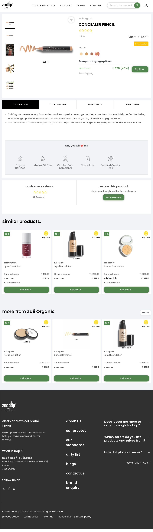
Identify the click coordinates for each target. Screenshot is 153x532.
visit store (26, 292)
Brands (81, 7)
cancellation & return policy (74, 519)
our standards (75, 445)
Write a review (113, 200)
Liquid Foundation (63, 269)
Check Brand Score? (43, 7)
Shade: (82, 50)
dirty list (73, 457)
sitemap (48, 519)
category (66, 7)
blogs (71, 467)
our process (76, 433)
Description (21, 107)
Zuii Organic (86, 21)
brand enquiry (72, 488)
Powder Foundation (114, 269)
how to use (132, 107)
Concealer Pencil (63, 357)
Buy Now (139, 72)
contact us (75, 476)
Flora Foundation (12, 357)
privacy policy (10, 519)
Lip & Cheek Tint (12, 269)
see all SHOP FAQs (139, 465)
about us (73, 424)
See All (145, 315)
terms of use (31, 519)
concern (95, 7)
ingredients (95, 107)
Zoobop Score (57, 107)
